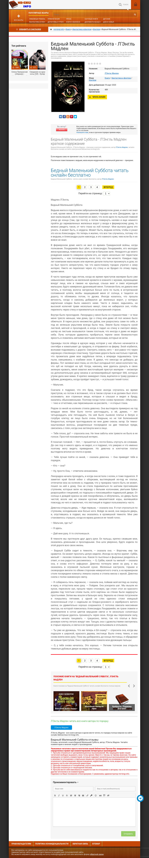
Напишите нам (82, 132)
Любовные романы (37, 19)
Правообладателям (21, 844)
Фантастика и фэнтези (39, 22)
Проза (68, 19)
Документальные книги (95, 22)
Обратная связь (80, 844)
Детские (106, 19)
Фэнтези (92, 80)
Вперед (108, 187)
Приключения (54, 19)
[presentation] (55, 795)
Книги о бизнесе (73, 22)
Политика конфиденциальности (51, 844)
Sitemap (96, 844)
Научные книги (91, 19)
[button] (55, 795)
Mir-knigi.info (28, 4)
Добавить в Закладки (28, 29)
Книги (107, 78)
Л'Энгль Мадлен (112, 73)
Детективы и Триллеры (58, 22)
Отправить (128, 834)
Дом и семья (108, 22)
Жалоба (62, 130)
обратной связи (97, 854)
